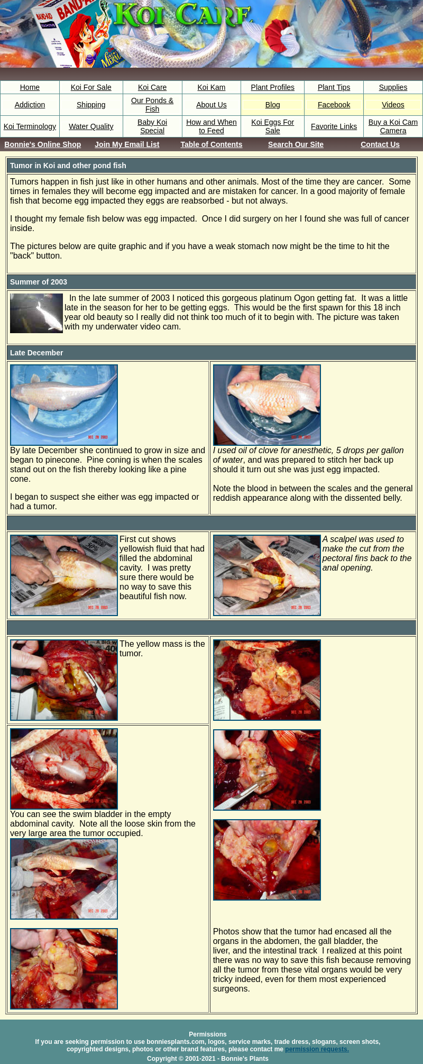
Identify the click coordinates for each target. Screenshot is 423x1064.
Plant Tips (334, 87)
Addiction (30, 104)
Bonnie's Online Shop (42, 144)
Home (30, 87)
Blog (272, 104)
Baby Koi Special (152, 126)
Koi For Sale (91, 87)
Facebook (334, 104)
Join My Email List (127, 144)
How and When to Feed (211, 126)
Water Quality (91, 126)
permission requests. (317, 1049)
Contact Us (380, 144)
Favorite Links (334, 126)
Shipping (91, 104)
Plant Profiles (273, 87)
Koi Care (152, 87)
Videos (393, 104)
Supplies (393, 87)
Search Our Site (296, 144)
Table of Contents (211, 144)
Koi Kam (212, 87)
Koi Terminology (30, 126)
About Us (211, 104)
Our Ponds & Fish (152, 104)
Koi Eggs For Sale (272, 126)
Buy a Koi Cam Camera (393, 126)
